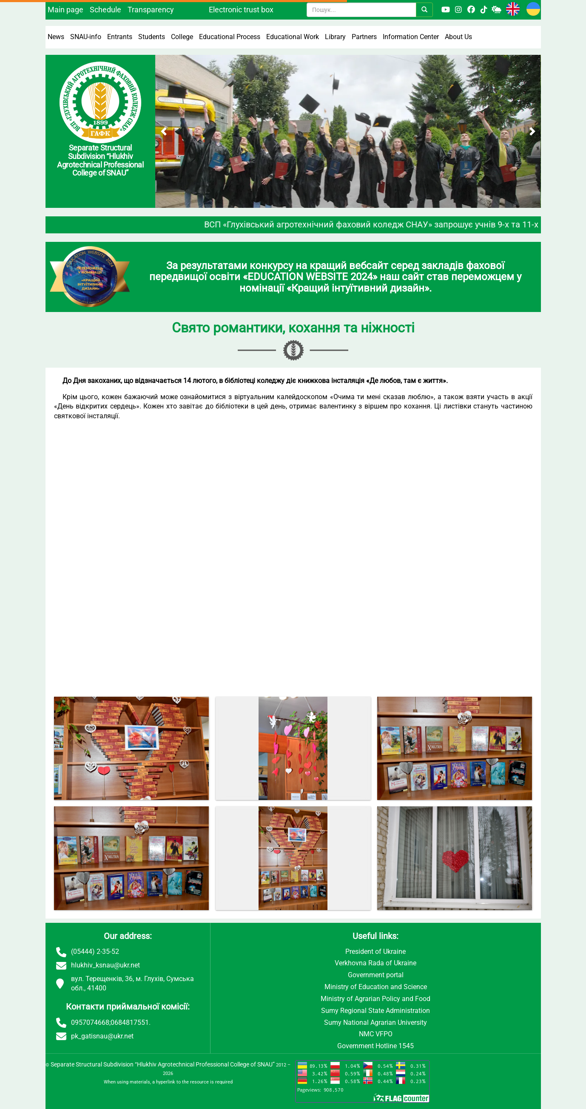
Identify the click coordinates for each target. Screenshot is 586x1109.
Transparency (151, 9)
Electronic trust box (241, 9)
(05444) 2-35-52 (95, 951)
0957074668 (90, 1022)
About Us (458, 37)
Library (335, 37)
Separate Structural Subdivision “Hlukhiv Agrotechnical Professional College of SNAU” (163, 1064)
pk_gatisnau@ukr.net (102, 1036)
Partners (364, 37)
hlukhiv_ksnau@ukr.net (105, 965)
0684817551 (130, 1022)
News (56, 37)
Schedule (105, 9)
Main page (65, 9)
